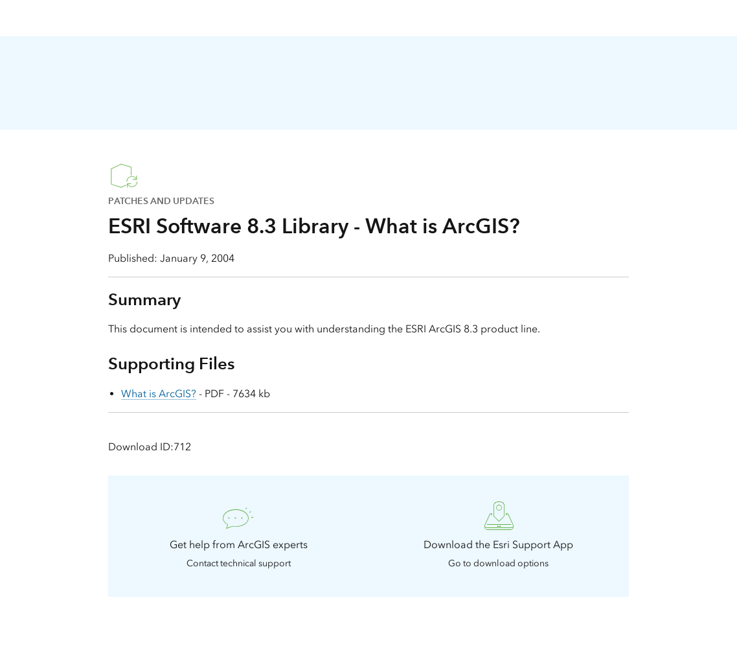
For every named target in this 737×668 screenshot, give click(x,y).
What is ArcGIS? (158, 393)
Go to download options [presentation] (498, 563)
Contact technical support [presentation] (239, 563)
